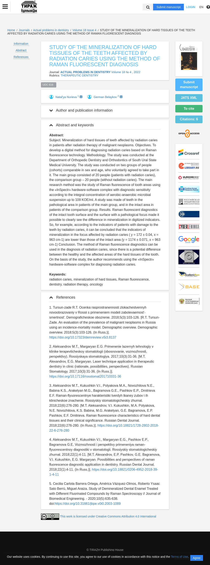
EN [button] (201, 7)
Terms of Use (179, 556)
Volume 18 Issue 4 (84, 30)
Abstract (21, 50)
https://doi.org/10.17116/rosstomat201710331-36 (85, 376)
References (21, 57)
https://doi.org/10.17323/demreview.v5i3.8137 (82, 337)
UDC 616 (49, 84)
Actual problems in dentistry (51, 30)
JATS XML (189, 98)
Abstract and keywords (71, 125)
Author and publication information (81, 110)
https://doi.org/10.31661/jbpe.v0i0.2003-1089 (88, 503)
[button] (5, 6)
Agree (196, 558)
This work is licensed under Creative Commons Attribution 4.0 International (108, 516)
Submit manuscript (168, 7)
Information (21, 43)
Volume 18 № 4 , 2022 (125, 72)
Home (11, 30)
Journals (24, 30)
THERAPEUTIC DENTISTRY (79, 75)
